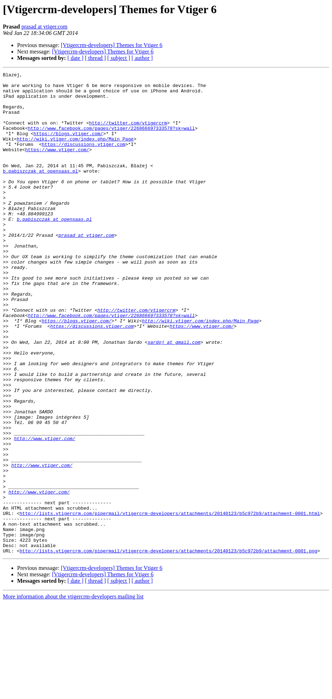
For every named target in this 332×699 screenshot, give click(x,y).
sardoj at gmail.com (174, 396)
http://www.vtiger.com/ (44, 512)
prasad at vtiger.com (44, 27)
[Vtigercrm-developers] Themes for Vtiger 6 (112, 45)
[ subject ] (118, 58)
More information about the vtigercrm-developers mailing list (73, 693)
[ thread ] (95, 58)
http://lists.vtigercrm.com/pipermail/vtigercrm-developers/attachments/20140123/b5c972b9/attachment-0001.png (168, 647)
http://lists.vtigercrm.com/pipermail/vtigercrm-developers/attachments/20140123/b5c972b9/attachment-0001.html (170, 602)
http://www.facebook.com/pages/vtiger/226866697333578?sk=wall (111, 140)
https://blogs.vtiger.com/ (68, 146)
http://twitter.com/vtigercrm (128, 133)
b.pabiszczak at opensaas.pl (40, 191)
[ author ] (142, 58)
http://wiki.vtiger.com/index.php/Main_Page (75, 152)
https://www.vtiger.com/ (57, 165)
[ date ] (75, 58)
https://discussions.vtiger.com (83, 159)
